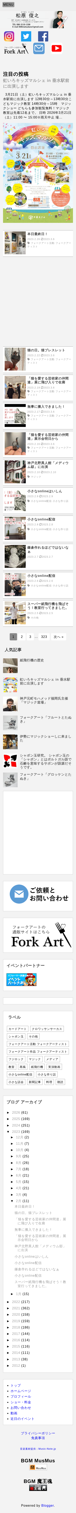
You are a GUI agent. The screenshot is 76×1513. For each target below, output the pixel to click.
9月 (19, 1156)
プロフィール (21, 1396)
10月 (20, 1150)
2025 (16, 1119)
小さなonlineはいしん (32, 1256)
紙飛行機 (37, 1067)
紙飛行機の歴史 (32, 660)
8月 (19, 1163)
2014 (16, 1352)
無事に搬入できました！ (33, 1229)
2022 (16, 1302)
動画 (14, 1413)
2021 (16, 1308)
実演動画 (54, 1067)
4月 (19, 1188)
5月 (19, 1182)
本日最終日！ (25, 1206)
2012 (16, 1365)
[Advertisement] (38, 301)
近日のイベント (23, 1418)
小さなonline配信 (20, 1074)
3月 (19, 1194)
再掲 (23, 1067)
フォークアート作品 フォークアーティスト (38, 1051)
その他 (33, 1036)
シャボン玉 (16, 1036)
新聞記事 (35, 1082)
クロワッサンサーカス (47, 1029)
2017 (16, 1333)
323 (44, 637)
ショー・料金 (21, 1402)
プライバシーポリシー (38, 1433)
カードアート (18, 1029)
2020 (16, 1314)
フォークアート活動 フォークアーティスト (38, 1044)
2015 (16, 1346)
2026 (16, 1112)
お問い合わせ (21, 1407)
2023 (16, 1131)
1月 (19, 1294)
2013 (16, 1359)
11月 (20, 1143)
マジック (35, 1059)
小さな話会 (16, 1082)
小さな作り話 (47, 1074)
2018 (16, 1327)
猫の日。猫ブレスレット (33, 1213)
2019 (16, 1321)
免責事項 (38, 1438)
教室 (12, 1067)
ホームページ (21, 1391)
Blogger (47, 1505)
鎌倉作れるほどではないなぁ (37, 1269)
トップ (16, 1385)
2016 (16, 1340)
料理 (49, 1082)
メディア (52, 1059)
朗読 (60, 1082)
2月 (19, 1201)
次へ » (59, 637)
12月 (20, 1137)
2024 (16, 1125)
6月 (19, 1175)
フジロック (16, 1059)
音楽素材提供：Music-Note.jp (38, 1448)
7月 (19, 1169)
